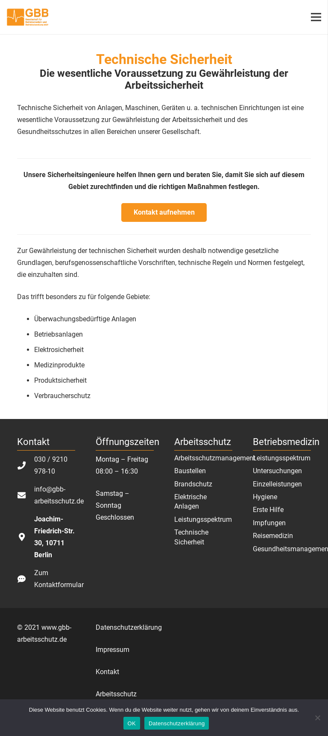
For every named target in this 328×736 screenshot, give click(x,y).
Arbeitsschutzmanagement (214, 458)
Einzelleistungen (277, 484)
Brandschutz (193, 484)
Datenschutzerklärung (129, 627)
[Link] (27, 17)
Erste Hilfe (268, 510)
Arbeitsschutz (116, 694)
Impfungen (269, 523)
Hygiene (265, 497)
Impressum (112, 650)
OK (132, 723)
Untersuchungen (277, 471)
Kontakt (107, 672)
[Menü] (316, 17)
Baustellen (190, 471)
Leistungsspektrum (203, 519)
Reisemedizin (273, 536)
